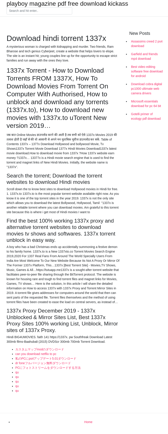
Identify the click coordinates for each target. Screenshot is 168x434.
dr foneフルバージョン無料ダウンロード (43, 363)
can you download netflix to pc (35, 354)
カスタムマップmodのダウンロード (39, 349)
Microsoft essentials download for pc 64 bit (146, 104)
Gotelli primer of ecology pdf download (146, 116)
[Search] (39, 11)
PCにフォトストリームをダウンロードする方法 (48, 367)
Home (88, 422)
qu (17, 372)
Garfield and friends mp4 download (144, 56)
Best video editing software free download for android (147, 71)
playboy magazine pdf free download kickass (67, 3)
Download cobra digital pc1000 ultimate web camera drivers (146, 88)
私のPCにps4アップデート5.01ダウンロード (45, 358)
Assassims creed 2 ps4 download (147, 44)
